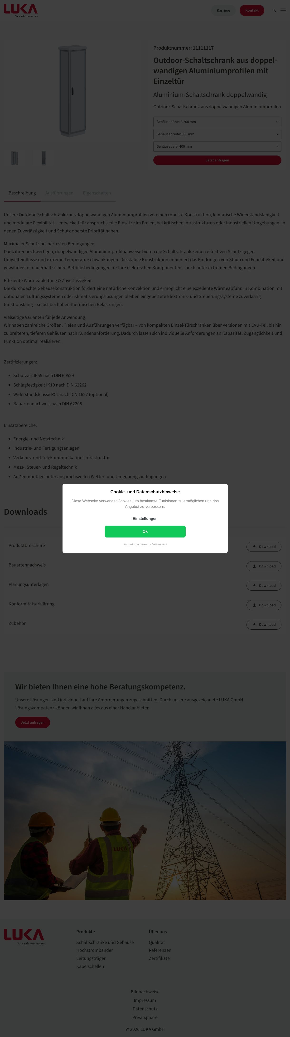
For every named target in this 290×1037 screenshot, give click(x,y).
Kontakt (128, 545)
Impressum (142, 545)
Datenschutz (159, 545)
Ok (144, 532)
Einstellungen (145, 519)
